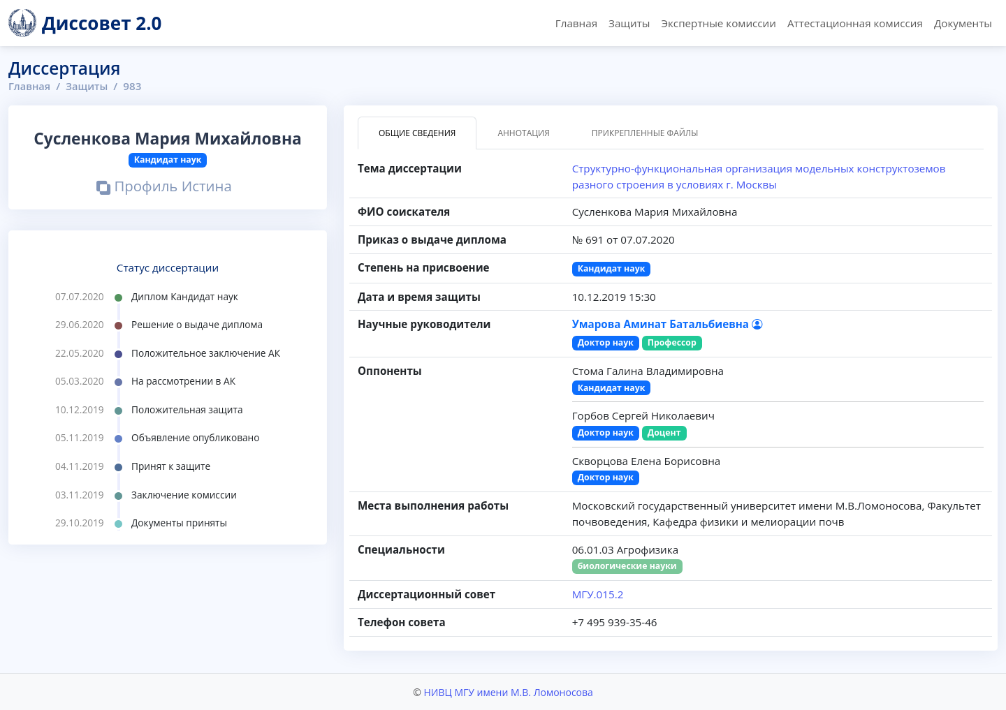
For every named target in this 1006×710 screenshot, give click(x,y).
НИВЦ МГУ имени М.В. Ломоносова (507, 691)
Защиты (629, 23)
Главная (576, 23)
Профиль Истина (164, 187)
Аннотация (523, 133)
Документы (963, 23)
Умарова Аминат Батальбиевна (667, 324)
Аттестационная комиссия (855, 23)
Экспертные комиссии (718, 23)
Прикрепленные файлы (645, 133)
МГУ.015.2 (598, 594)
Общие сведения (417, 133)
